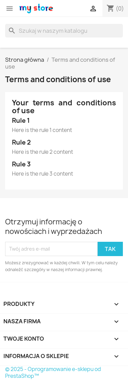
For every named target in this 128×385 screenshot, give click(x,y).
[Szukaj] (64, 31)
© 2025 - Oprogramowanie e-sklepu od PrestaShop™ (53, 373)
